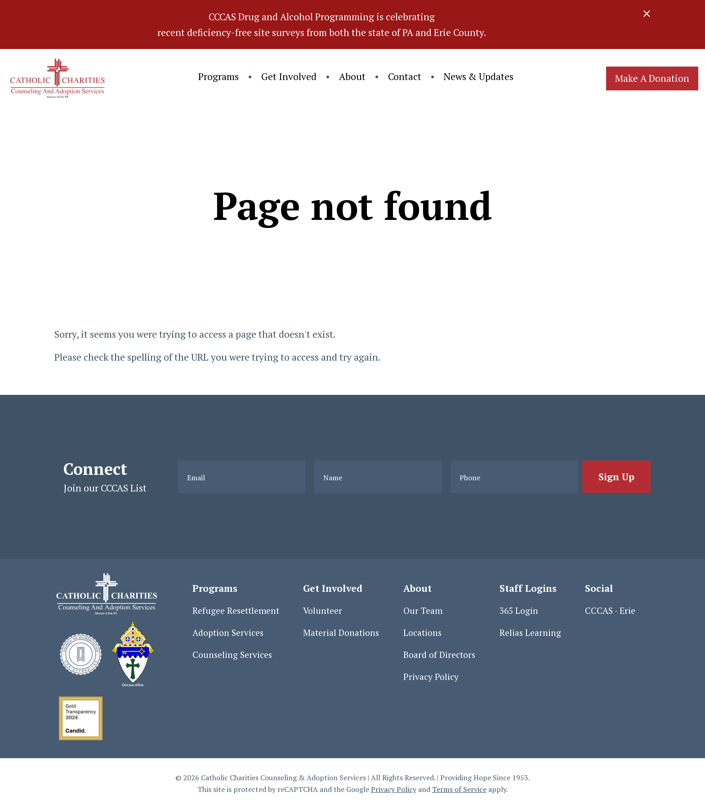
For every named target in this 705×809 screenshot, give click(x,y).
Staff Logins (528, 588)
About (352, 76)
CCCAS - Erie (610, 611)
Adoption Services (227, 633)
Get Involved (289, 76)
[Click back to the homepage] (56, 78)
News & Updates (478, 76)
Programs (218, 76)
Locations (422, 633)
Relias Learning (530, 633)
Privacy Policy (431, 677)
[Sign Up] (616, 476)
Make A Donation (652, 78)
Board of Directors (439, 655)
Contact (404, 76)
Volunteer (322, 611)
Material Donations (341, 633)
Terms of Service (459, 789)
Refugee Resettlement (235, 611)
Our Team (422, 611)
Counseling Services (232, 655)
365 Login (519, 611)
